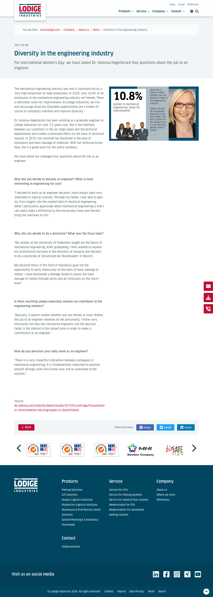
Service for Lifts (118, 489)
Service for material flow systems (128, 499)
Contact (178, 11)
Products (126, 11)
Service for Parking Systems (125, 494)
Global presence (71, 546)
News (172, 4)
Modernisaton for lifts (122, 504)
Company (160, 11)
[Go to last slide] (19, 448)
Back (26, 427)
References (193, 4)
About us (162, 489)
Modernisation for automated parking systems (126, 512)
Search (162, 591)
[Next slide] (194, 448)
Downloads (68, 524)
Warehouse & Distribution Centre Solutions (81, 512)
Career (181, 4)
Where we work (166, 494)
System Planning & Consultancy (80, 519)
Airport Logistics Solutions (77, 499)
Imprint (121, 591)
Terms (151, 591)
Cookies (108, 591)
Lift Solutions (70, 494)
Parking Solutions (72, 489)
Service (143, 11)
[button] (145, 427)
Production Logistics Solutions (79, 504)
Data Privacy (136, 591)
